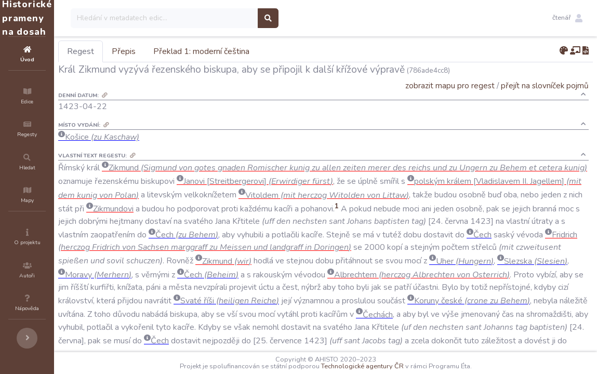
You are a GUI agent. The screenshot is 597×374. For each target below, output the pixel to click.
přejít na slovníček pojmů (545, 85)
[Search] (227, 18)
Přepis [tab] (186, 51)
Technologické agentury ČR (393, 366)
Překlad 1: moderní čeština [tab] (264, 51)
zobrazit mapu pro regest (450, 85)
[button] (567, 18)
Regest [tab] (142, 51)
